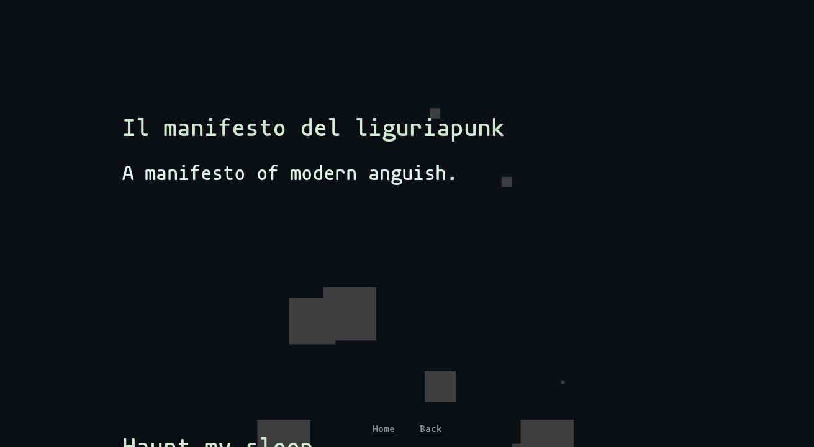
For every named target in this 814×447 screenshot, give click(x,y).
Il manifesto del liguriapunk (313, 128)
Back (431, 429)
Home (384, 429)
